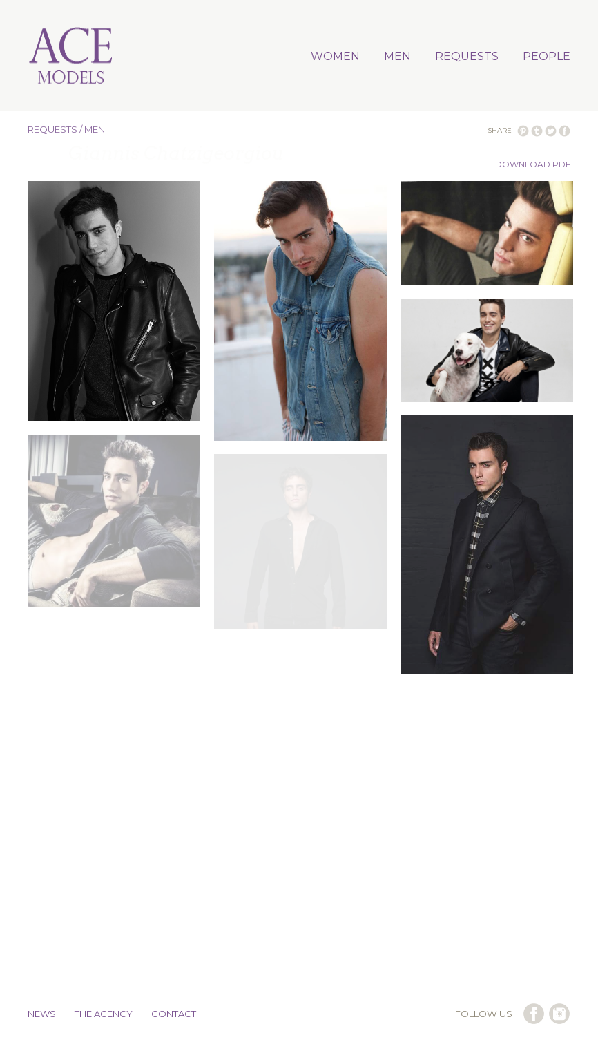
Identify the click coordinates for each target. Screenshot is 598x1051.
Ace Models (71, 57)
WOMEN (335, 56)
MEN (397, 56)
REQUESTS (467, 56)
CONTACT (173, 1013)
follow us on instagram (559, 1014)
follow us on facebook (534, 1014)
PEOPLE (546, 56)
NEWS (42, 1013)
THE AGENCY (104, 1013)
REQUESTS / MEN (66, 129)
